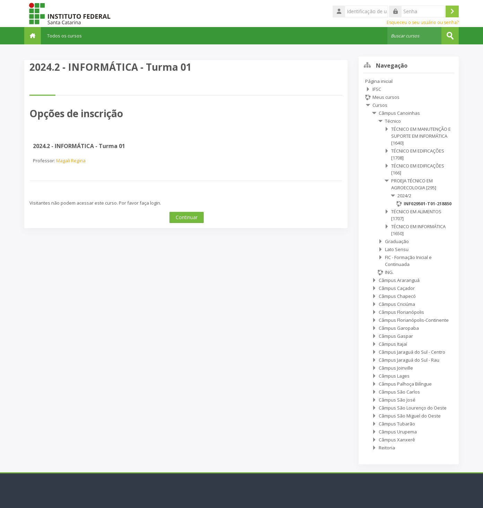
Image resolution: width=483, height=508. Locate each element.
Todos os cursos (67, 36)
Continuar (186, 217)
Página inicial (379, 81)
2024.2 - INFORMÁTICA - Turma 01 (79, 145)
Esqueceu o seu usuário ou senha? (423, 22)
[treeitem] (409, 264)
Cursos (379, 105)
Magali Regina (71, 160)
